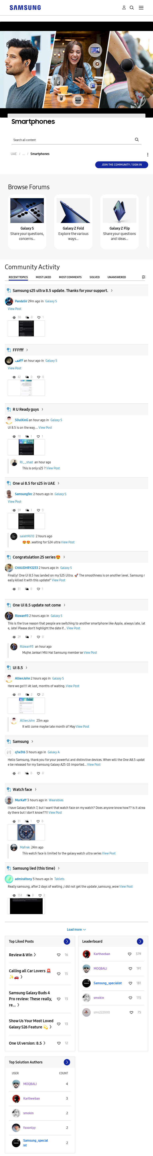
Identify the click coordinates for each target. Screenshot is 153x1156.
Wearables (56, 800)
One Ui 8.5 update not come (37, 605)
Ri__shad (26, 462)
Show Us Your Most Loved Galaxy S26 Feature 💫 (31, 1023)
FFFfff (18, 350)
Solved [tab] (95, 277)
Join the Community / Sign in (122, 164)
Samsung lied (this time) (34, 868)
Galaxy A (54, 752)
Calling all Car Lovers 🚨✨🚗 (30, 973)
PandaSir (21, 301)
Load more (74, 929)
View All (40, 941)
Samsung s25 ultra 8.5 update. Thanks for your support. (60, 290)
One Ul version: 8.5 (26, 1043)
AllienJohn (22, 678)
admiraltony (23, 879)
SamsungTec (23, 494)
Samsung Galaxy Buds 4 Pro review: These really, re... (30, 998)
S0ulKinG (21, 420)
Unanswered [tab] (117, 277)
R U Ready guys (26, 409)
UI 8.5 (18, 667)
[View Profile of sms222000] (102, 1012)
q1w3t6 (20, 752)
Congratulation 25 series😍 (37, 557)
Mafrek (25, 847)
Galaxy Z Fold (73, 228)
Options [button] (141, 155)
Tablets (59, 879)
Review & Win (21, 954)
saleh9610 (27, 536)
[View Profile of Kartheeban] (102, 954)
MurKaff (20, 800)
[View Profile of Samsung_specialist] (108, 983)
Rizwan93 (21, 616)
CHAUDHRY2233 (26, 568)
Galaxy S (27, 228)
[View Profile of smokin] (99, 998)
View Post (14, 309)
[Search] (76, 139)
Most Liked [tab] (43, 277)
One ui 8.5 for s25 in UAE (34, 483)
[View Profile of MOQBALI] (100, 968)
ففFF (19, 361)
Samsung (21, 741)
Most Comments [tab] (70, 277)
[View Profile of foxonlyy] (29, 1128)
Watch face (22, 789)
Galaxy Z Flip (120, 228)
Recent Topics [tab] (18, 277)
